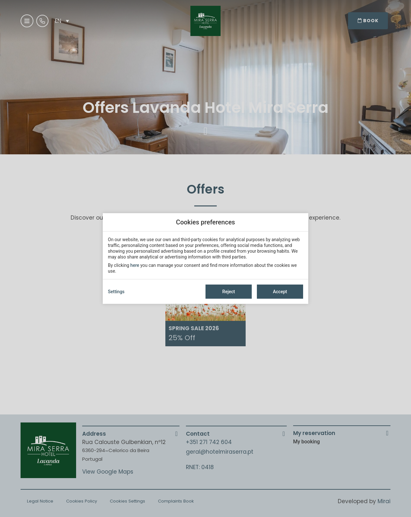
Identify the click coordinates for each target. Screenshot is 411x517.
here (134, 265)
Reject (228, 291)
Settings (116, 291)
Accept (280, 291)
